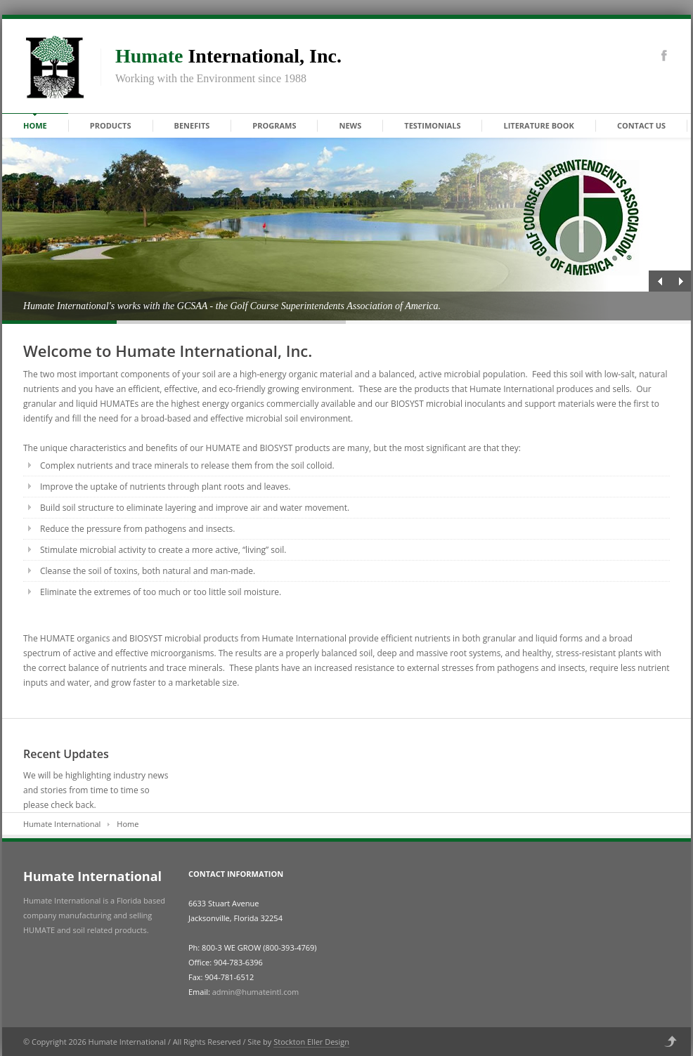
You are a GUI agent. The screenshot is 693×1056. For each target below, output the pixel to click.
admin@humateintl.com (255, 991)
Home (35, 125)
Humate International (62, 824)
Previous (659, 281)
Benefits (192, 125)
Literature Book (538, 125)
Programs (274, 125)
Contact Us (641, 125)
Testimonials (432, 125)
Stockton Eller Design (311, 1041)
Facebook (664, 55)
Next (680, 281)
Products (110, 125)
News (350, 125)
